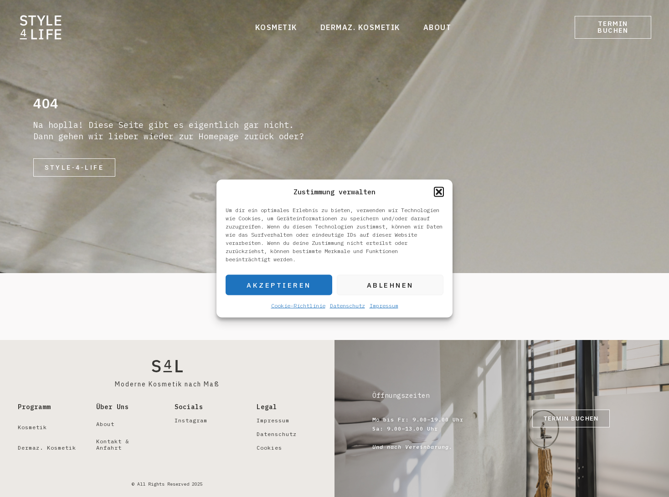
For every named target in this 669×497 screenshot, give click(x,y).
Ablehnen (390, 284)
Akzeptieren (279, 284)
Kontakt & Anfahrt (112, 444)
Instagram (191, 420)
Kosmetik (267, 27)
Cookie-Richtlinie (298, 305)
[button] (438, 191)
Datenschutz (347, 305)
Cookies (269, 447)
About (428, 27)
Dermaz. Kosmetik (351, 27)
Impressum (384, 305)
